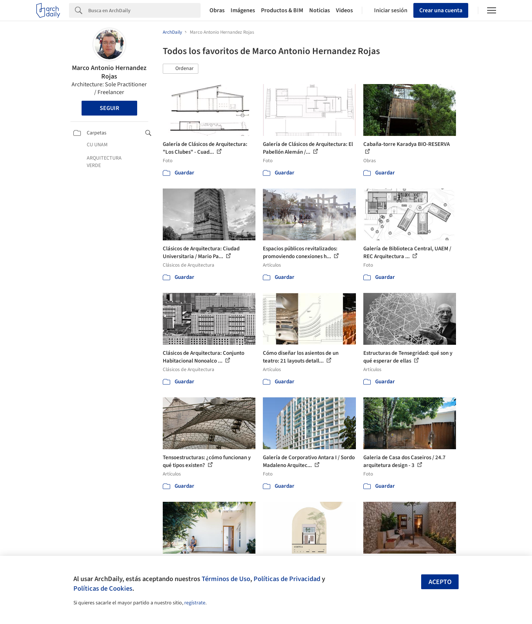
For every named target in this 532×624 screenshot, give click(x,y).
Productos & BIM (282, 10)
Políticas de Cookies (102, 588)
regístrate (194, 603)
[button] (180, 69)
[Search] (144, 10)
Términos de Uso (226, 579)
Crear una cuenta (440, 10)
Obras (217, 10)
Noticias (319, 10)
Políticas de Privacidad (287, 579)
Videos (344, 10)
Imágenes (243, 10)
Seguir (109, 108)
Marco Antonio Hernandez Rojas (109, 72)
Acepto (440, 582)
